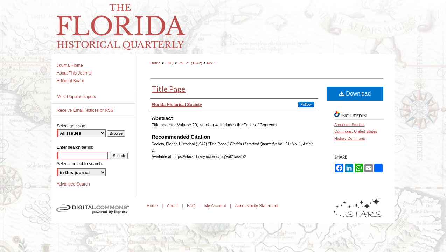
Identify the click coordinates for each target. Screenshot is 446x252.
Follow (306, 104)
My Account (215, 205)
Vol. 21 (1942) (190, 63)
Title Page (169, 88)
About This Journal (74, 73)
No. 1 (211, 63)
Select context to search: (80, 163)
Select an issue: (71, 126)
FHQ (169, 63)
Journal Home (70, 65)
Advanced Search (73, 184)
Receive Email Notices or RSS (85, 110)
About (173, 205)
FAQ (191, 205)
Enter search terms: (75, 147)
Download (355, 94)
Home (155, 63)
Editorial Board (70, 80)
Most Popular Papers (76, 96)
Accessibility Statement (256, 205)
